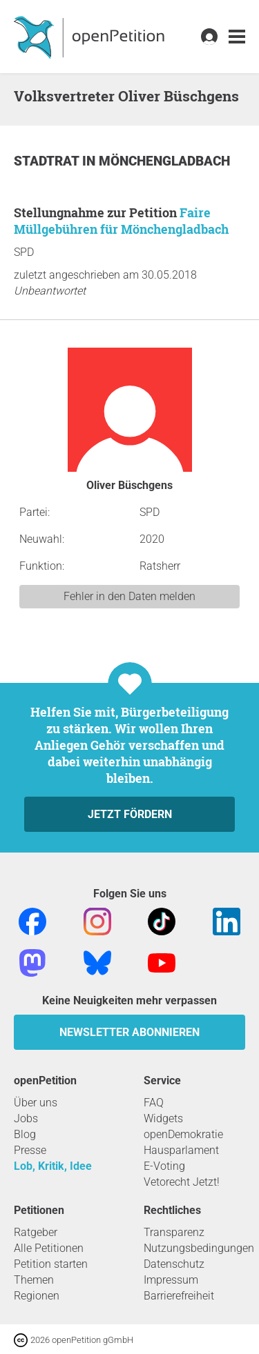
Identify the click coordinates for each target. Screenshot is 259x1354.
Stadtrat (48, 161)
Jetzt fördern (130, 814)
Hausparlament (181, 1150)
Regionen (36, 1295)
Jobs (26, 1118)
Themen (34, 1279)
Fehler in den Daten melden (129, 596)
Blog (25, 1134)
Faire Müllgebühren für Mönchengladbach (121, 220)
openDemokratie (183, 1134)
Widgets (163, 1118)
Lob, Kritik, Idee (53, 1166)
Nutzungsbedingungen (199, 1248)
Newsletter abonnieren (129, 1032)
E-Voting (164, 1166)
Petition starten (51, 1264)
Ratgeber (35, 1232)
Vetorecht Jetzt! (182, 1181)
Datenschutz (174, 1264)
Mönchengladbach (164, 161)
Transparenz (174, 1232)
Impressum (171, 1279)
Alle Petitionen (49, 1248)
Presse (30, 1150)
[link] (237, 37)
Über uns (35, 1102)
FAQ (154, 1102)
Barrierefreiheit (179, 1295)
